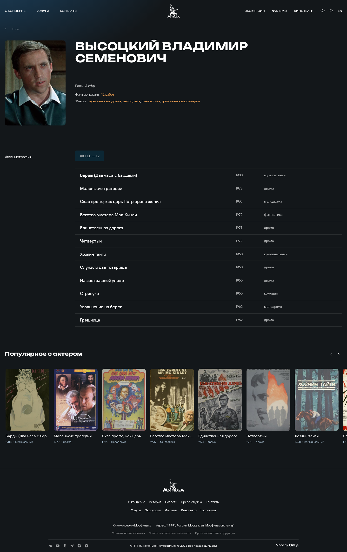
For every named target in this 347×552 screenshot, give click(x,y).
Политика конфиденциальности (170, 533)
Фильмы (279, 11)
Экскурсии (255, 11)
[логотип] (173, 10)
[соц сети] (50, 546)
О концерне (15, 11)
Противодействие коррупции (215, 533)
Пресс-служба (191, 502)
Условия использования (128, 533)
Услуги (42, 11)
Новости (171, 502)
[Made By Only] (287, 545)
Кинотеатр (303, 11)
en (340, 11)
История (155, 502)
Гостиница (208, 510)
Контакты (68, 11)
